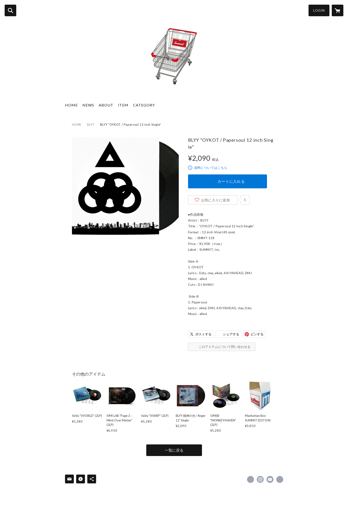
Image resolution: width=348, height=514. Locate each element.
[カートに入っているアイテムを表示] (337, 10)
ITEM (123, 105)
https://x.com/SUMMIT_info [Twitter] (250, 479)
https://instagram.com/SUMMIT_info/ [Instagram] (260, 479)
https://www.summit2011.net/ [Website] (279, 479)
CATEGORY (144, 105)
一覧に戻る (174, 450)
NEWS (88, 105)
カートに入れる (231, 181)
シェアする (231, 334)
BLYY (90, 124)
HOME (71, 105)
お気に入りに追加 (215, 200)
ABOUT (106, 105)
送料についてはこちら (211, 168)
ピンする (256, 334)
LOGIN (319, 10)
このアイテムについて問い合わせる (224, 347)
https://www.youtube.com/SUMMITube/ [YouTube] (270, 479)
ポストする (203, 334)
